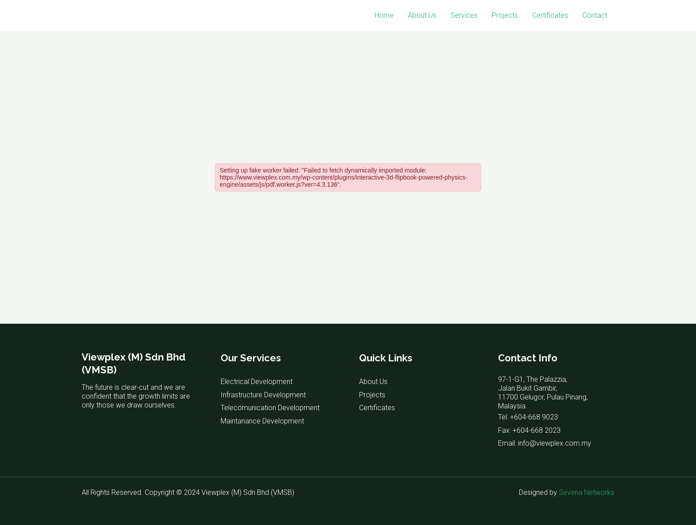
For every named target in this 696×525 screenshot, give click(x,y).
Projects (505, 15)
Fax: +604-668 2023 (529, 430)
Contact (594, 15)
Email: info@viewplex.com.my (544, 443)
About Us (422, 15)
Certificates (550, 15)
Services (464, 15)
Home (384, 15)
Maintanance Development (262, 421)
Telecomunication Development (270, 408)
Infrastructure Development (263, 395)
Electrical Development (257, 381)
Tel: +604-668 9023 (528, 417)
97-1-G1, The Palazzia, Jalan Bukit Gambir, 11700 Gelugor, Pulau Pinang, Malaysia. (543, 392)
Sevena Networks (586, 492)
